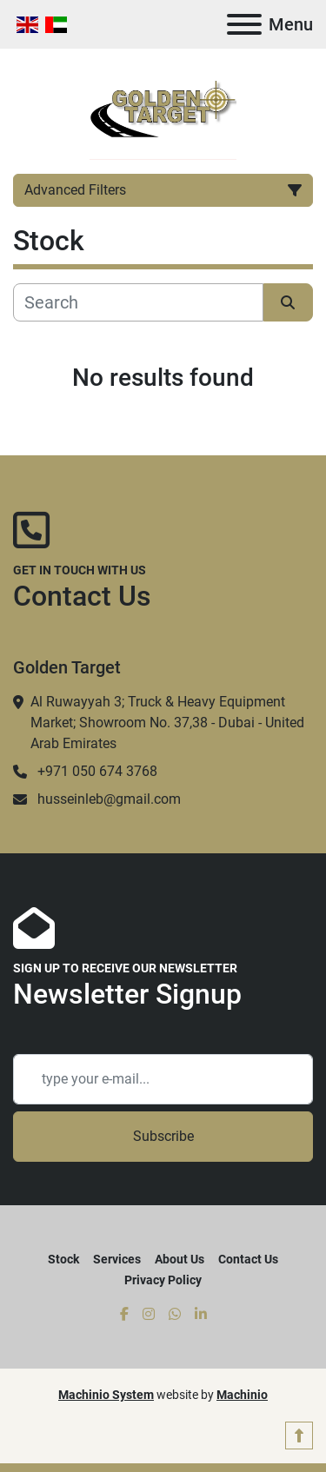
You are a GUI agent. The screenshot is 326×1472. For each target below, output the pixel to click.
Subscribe (163, 1136)
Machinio (242, 1395)
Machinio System (106, 1395)
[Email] (163, 1079)
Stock (63, 1259)
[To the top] (299, 1435)
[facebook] (124, 1314)
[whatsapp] (175, 1314)
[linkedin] (201, 1314)
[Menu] (244, 24)
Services (117, 1259)
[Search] (138, 302)
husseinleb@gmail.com (109, 799)
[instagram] (149, 1314)
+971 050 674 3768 (97, 771)
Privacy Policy (163, 1280)
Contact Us (248, 1259)
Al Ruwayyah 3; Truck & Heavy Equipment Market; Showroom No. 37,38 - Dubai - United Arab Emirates (167, 722)
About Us (179, 1259)
